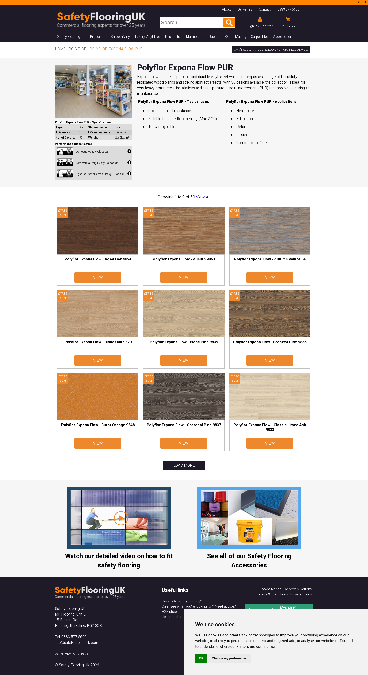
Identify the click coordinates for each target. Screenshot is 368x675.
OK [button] (201, 658)
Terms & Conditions (272, 594)
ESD (227, 36)
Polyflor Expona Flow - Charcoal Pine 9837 (184, 425)
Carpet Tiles (259, 36)
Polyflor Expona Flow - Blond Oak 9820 (98, 342)
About (226, 9)
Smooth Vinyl (120, 36)
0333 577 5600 (288, 9)
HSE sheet (170, 611)
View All (203, 197)
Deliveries (245, 9)
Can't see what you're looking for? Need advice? (199, 606)
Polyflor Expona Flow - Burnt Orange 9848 (98, 425)
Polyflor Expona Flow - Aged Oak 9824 (98, 259)
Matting (240, 36)
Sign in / (253, 26)
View (98, 277)
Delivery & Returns (298, 589)
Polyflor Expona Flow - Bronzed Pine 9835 (270, 342)
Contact (265, 9)
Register (267, 26)
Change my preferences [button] (229, 658)
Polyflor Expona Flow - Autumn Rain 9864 (270, 259)
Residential (173, 36)
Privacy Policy (301, 594)
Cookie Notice (270, 589)
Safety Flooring (68, 36)
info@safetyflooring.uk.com (76, 642)
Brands (95, 36)
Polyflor (78, 49)
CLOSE (362, 2)
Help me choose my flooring (184, 616)
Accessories (282, 36)
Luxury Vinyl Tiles (148, 36)
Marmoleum (195, 36)
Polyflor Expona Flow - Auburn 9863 (184, 259)
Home (60, 49)
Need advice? (298, 50)
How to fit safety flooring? (182, 601)
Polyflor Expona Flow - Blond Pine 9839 (184, 342)
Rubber (214, 36)
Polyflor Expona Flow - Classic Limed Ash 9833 (270, 427)
